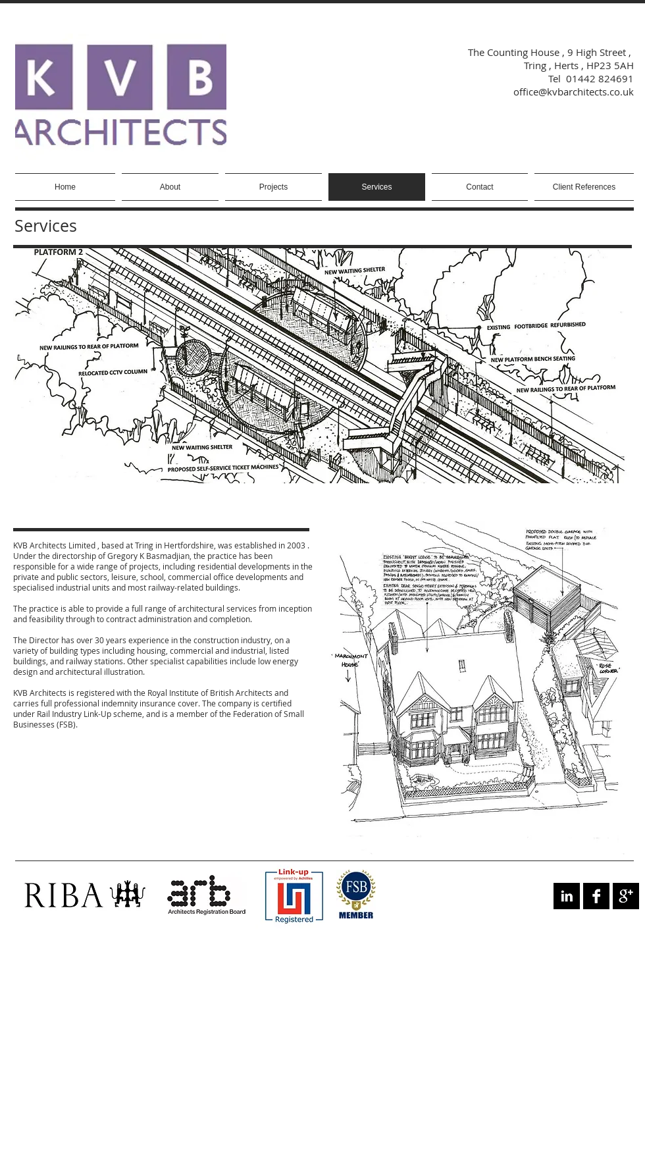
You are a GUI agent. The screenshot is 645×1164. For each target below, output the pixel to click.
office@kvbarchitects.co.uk (573, 91)
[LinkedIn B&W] (567, 896)
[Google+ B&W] (626, 896)
